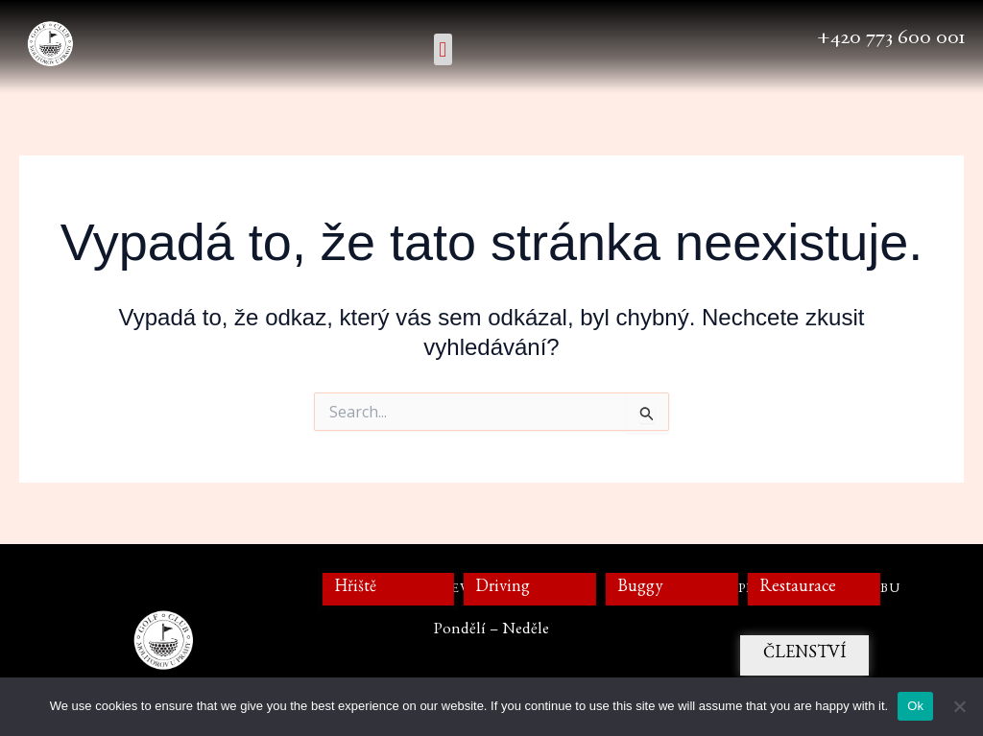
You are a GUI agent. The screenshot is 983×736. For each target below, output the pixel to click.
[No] (959, 706)
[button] (443, 49)
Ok (915, 706)
